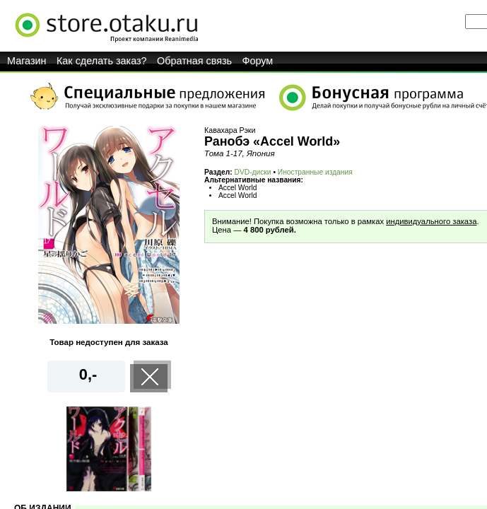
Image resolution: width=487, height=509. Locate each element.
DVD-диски (253, 172)
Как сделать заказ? (102, 60)
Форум (258, 60)
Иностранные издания (315, 172)
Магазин (27, 60)
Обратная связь (194, 60)
